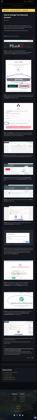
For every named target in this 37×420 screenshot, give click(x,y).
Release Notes (22, 398)
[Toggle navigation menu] (35, 1)
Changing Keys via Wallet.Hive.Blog (9, 377)
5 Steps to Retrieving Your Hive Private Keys (10, 372)
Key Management (25, 10)
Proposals (14, 399)
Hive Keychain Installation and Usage (9, 379)
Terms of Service (22, 399)
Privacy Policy (22, 401)
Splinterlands (6, 10)
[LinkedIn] (32, 358)
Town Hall (14, 398)
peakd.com (11, 50)
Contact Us (30, 1)
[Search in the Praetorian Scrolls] (18, 5)
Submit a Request (22, 396)
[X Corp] (30, 358)
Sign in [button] (25, 1)
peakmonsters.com (8, 52)
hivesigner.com (6, 283)
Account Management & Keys (15, 10)
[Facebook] (28, 358)
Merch (15, 396)
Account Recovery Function (7, 374)
